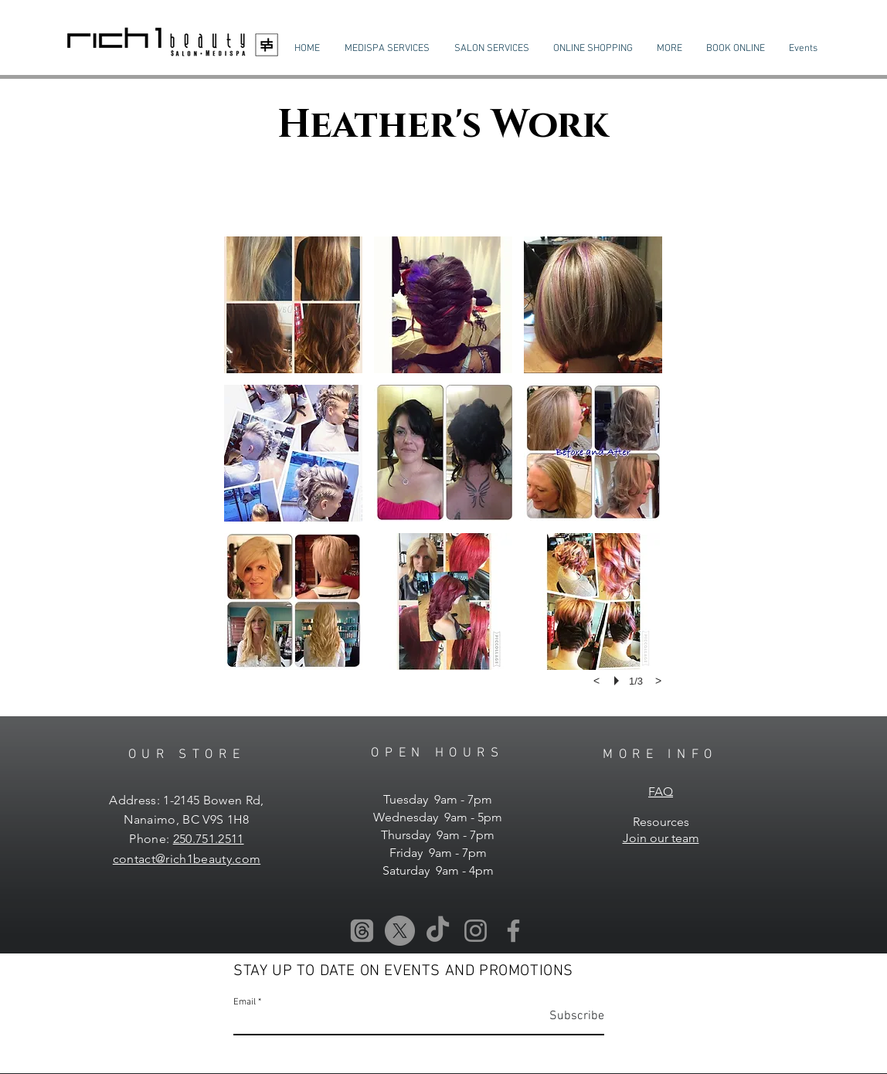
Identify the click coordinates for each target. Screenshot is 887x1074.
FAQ (660, 791)
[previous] (596, 681)
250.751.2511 (208, 838)
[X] (400, 931)
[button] (387, 48)
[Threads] (362, 931)
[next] (658, 681)
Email (244, 1002)
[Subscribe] (565, 1016)
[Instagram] (475, 931)
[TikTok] (438, 931)
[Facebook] (513, 931)
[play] (619, 680)
